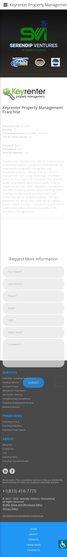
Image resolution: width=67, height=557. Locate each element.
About (33, 534)
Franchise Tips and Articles (15, 461)
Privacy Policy (10, 508)
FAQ (5, 452)
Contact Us (8, 448)
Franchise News (10, 457)
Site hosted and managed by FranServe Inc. (23, 515)
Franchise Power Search (14, 429)
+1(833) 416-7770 (19, 491)
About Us (7, 444)
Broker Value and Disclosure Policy (22, 504)
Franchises (33, 544)
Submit (33, 422)
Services (33, 539)
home (33, 529)
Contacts (33, 550)
